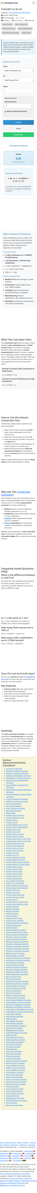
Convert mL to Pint (13, 892)
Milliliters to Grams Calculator (17, 801)
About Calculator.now (8, 1142)
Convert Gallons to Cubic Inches (18, 864)
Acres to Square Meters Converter (18, 1000)
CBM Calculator (11, 1049)
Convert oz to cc (12, 899)
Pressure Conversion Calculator (17, 951)
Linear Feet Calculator (14, 1051)
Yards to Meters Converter (15, 998)
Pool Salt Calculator (13, 1056)
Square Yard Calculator (14, 1028)
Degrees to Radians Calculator (17, 771)
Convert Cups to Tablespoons (17, 827)
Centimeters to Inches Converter (18, 960)
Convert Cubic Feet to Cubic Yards (18, 839)
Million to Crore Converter (15, 1068)
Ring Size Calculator (13, 1047)
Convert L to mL (12, 822)
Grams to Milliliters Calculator (17, 799)
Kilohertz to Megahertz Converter (18, 1005)
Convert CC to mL (12, 853)
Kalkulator (16, 1158)
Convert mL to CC (12, 855)
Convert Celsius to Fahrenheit (17, 935)
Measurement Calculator (15, 1098)
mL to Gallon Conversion (15, 881)
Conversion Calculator (14, 769)
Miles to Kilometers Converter (17, 974)
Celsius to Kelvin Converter (16, 986)
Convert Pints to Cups (14, 878)
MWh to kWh (10, 813)
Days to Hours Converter (15, 965)
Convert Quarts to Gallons (15, 857)
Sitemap (23, 1145)
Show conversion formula (17, 111)
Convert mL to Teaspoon (15, 846)
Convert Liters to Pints (14, 874)
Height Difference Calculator (16, 1100)
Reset (18, 128)
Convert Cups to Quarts (14, 850)
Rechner (28, 1156)
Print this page (7, 18)
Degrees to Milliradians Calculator (18, 776)
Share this (29, 20)
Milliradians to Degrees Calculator (18, 778)
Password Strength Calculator (17, 923)
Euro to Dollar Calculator (15, 1093)
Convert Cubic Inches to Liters (17, 904)
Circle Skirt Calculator (14, 1044)
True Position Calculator (15, 1072)
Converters (32, 1145)
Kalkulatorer (17, 1153)
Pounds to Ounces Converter (16, 970)
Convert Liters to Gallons (15, 815)
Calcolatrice (4, 1158)
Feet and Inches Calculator (16, 1084)
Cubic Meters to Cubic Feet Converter (20, 1012)
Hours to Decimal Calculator (16, 1079)
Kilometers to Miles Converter (17, 972)
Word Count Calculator (14, 1105)
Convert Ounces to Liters (15, 897)
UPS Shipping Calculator (15, 1037)
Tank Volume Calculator (14, 1016)
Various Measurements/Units (19, 12)
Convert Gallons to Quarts (15, 860)
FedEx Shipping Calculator (15, 1040)
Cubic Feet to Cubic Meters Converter (20, 1009)
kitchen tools (26, 33)
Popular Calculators (11, 1145)
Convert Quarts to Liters (15, 836)
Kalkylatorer (4, 1153)
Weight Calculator (12, 911)
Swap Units (18, 135)
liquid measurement (25, 29)
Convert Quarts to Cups (14, 848)
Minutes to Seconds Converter (17, 942)
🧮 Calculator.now (9, 3)
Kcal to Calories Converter (15, 808)
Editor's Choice (22, 1142)
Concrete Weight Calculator (16, 1026)
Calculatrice (16, 1156)
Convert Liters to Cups (14, 867)
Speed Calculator (12, 913)
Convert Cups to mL (13, 832)
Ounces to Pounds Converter (16, 967)
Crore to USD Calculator (14, 1089)
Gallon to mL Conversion (15, 883)
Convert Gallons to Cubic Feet (17, 885)
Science (7, 523)
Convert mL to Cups (13, 829)
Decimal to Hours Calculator (16, 1082)
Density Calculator (12, 909)
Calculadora (4, 1160)
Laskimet (29, 1153)
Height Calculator (12, 906)
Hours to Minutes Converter (16, 939)
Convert (18, 122)
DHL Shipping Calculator (15, 1042)
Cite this (5, 20)
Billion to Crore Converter (15, 1063)
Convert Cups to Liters (14, 869)
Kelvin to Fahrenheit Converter (17, 981)
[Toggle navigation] (34, 3)
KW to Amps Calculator (14, 1075)
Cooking (7, 518)
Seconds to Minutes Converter (17, 944)
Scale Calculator (12, 928)
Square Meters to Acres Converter (18, 1002)
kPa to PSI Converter (13, 991)
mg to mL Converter (13, 804)
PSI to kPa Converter (13, 993)
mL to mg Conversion (14, 806)
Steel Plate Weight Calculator (16, 1033)
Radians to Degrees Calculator (17, 773)
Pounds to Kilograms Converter (17, 949)
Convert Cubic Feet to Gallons (17, 888)
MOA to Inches (11, 1035)
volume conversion (8, 29)
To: (4, 76)
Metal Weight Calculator (15, 1030)
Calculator (28, 1158)
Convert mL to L (12, 820)
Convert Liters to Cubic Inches (17, 902)
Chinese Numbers (12, 1096)
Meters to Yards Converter (15, 995)
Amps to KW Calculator (14, 1077)
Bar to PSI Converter (13, 977)
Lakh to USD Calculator (14, 1091)
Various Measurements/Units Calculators (15, 1174)
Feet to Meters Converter (15, 956)
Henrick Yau (13, 15)
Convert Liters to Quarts (15, 834)
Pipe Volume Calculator (14, 1023)
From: (5, 66)
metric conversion (21, 24)
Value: (5, 86)
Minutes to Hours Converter (16, 937)
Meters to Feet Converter (15, 953)
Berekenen (4, 1156)
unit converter (7, 24)
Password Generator (13, 925)
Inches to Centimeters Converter (18, 958)
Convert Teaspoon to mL (15, 843)
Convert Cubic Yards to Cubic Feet (18, 841)
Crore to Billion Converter (15, 1065)
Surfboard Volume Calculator (16, 1061)
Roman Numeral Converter (16, 930)
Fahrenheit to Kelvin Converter (17, 984)
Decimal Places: (11, 102)
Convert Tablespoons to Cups (17, 825)
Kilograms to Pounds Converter (17, 946)
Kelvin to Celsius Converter (16, 988)
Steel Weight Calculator (14, 1021)
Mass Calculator (12, 916)
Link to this (17, 20)
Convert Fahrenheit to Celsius (17, 932)
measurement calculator (10, 33)
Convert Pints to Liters (14, 871)
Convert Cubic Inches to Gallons (18, 862)
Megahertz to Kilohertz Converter (18, 1007)
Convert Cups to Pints (14, 876)
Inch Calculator (11, 1103)
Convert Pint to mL (13, 890)
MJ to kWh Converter (13, 811)
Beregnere (29, 1151)
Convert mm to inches (14, 918)
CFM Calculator (11, 1019)
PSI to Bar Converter (13, 979)
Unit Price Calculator (13, 1058)
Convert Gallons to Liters (15, 818)
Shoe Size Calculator (13, 1054)
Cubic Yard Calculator (14, 1014)
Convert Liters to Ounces (15, 895)
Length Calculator (12, 1086)
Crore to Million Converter (15, 1070)
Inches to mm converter (15, 921)
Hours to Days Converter (15, 963)
